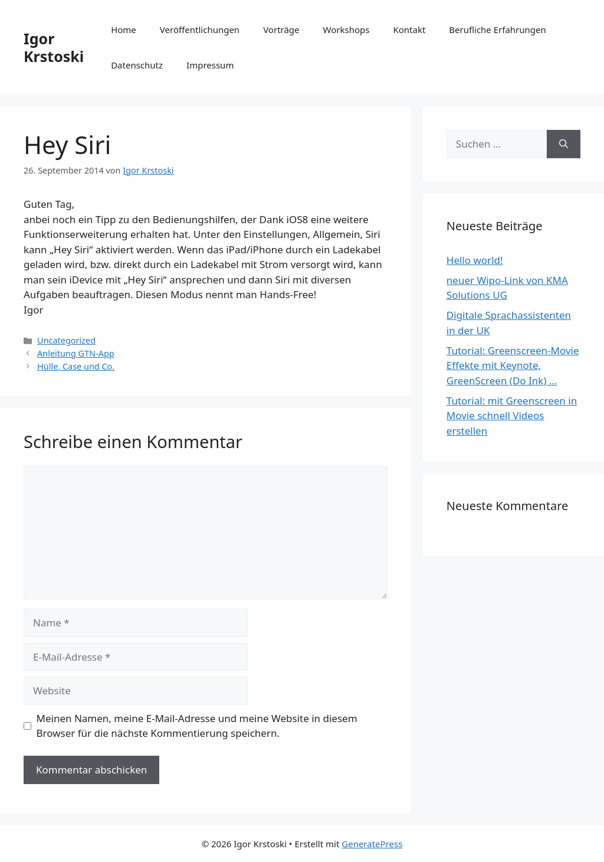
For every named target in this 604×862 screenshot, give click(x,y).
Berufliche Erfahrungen (497, 29)
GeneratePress (372, 844)
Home (123, 29)
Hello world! (475, 260)
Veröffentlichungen (199, 29)
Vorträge (281, 29)
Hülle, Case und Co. (75, 366)
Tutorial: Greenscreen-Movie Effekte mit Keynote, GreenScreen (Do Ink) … (513, 365)
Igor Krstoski (54, 47)
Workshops (346, 29)
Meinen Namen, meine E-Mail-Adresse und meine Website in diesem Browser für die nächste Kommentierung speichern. (197, 725)
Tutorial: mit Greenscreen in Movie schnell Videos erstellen (512, 415)
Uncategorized (66, 340)
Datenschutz (137, 65)
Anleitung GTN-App (75, 353)
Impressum (210, 65)
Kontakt (409, 29)
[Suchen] (563, 144)
